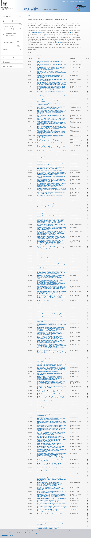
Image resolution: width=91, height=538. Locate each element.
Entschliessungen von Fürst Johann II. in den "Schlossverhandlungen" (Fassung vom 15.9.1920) (48, 140)
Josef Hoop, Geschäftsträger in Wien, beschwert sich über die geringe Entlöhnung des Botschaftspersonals (50, 205)
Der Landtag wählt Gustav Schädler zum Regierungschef (49, 195)
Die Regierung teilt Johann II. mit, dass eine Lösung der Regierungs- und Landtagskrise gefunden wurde (49, 444)
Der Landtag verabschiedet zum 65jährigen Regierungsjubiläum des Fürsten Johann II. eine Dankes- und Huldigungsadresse (51, 314)
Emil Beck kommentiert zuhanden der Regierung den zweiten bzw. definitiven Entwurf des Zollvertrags (51, 225)
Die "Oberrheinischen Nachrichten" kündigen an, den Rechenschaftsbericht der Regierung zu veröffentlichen (49, 208)
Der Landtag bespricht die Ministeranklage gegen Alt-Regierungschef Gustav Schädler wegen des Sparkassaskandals (51, 501)
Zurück (29, 15)
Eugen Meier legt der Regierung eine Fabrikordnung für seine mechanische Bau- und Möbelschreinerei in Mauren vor (50, 447)
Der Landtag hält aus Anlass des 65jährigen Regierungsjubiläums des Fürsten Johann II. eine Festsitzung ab (51, 317)
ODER (6, 26)
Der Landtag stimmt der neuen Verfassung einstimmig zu (49, 170)
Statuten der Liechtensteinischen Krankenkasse (47, 371)
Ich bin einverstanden (7, 535)
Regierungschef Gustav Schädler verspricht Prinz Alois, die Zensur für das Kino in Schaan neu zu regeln (51, 492)
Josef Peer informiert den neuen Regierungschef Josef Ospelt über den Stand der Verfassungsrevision (51, 164)
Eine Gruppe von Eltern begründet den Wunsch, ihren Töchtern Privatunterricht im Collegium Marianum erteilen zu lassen (51, 519)
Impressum (72, 1)
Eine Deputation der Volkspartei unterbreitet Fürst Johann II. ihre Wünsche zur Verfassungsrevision (51, 80)
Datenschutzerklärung (79, 1)
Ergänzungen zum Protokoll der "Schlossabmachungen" (49, 142)
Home (60, 1)
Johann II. (46, 34)
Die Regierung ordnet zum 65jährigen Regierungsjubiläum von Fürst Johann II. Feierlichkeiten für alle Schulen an (50, 305)
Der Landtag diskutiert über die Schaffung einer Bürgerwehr (50, 91)
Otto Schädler (58, 42)
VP (70, 32)
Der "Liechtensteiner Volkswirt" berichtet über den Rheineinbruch (51, 471)
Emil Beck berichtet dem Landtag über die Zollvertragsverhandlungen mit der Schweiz (46, 256)
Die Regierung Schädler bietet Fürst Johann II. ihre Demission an (51, 498)
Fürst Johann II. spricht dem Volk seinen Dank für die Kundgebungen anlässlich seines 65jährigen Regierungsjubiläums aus (51, 324)
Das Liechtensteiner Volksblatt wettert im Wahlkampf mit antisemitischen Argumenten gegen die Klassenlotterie (49, 391)
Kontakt (63, 1)
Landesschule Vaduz (36, 32)
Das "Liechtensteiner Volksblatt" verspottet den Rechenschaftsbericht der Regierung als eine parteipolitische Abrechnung (50, 212)
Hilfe (68, 1)
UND (12, 26)
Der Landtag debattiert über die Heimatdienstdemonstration (50, 513)
